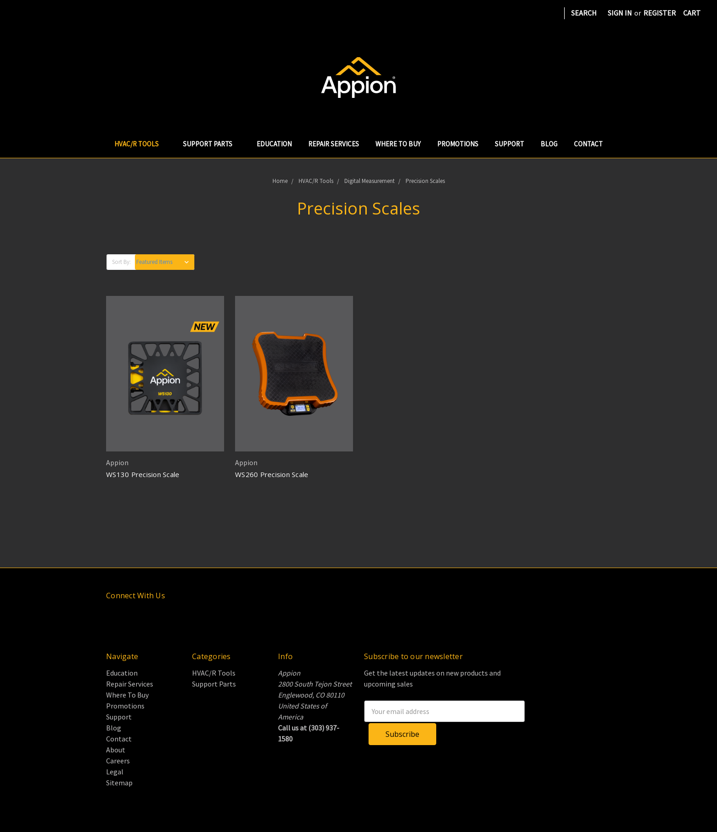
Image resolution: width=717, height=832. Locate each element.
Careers (118, 760)
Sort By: (121, 262)
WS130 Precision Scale (142, 474)
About (115, 749)
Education (274, 144)
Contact (588, 144)
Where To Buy (398, 144)
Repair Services (333, 144)
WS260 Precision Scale (271, 474)
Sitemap (119, 782)
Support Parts (211, 144)
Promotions (457, 144)
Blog (548, 144)
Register (659, 12)
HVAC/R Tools (140, 144)
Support (509, 144)
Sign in (620, 12)
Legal (114, 771)
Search (584, 12)
